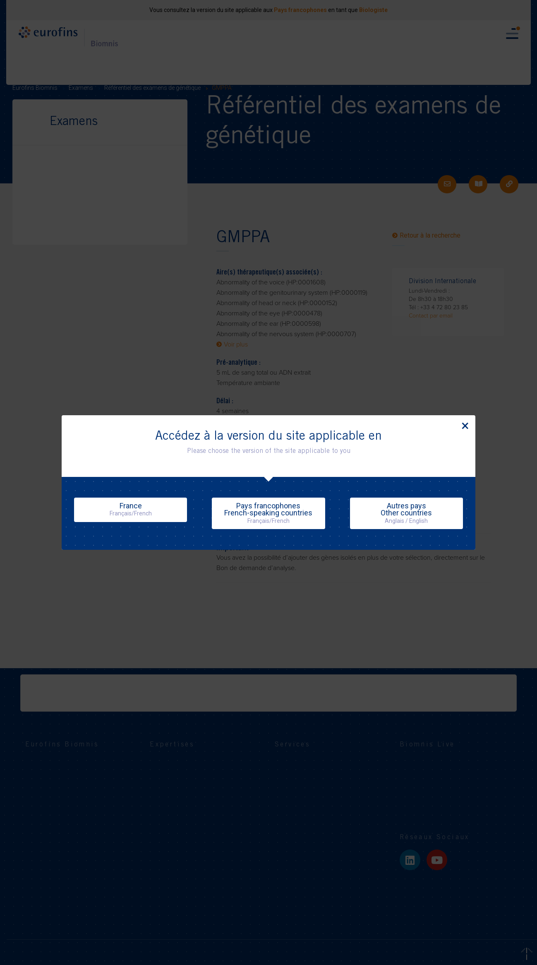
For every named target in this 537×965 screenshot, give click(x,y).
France (131, 509)
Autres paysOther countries (406, 512)
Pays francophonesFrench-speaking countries (268, 512)
